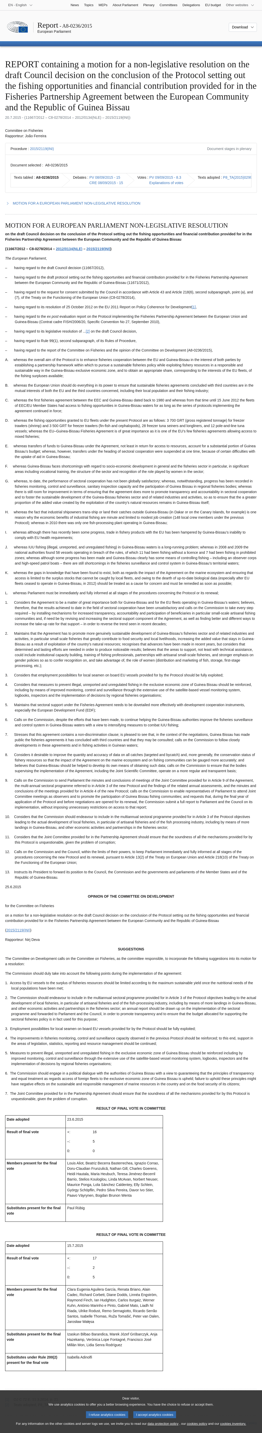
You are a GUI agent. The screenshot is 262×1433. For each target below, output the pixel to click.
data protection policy (162, 1428)
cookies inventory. (233, 1428)
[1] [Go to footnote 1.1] (194, 307)
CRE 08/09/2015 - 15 (106, 183)
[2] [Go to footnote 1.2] (88, 331)
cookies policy (197, 1428)
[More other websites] (240, 5)
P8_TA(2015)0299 (237, 177)
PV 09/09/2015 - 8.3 (165, 177)
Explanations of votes (166, 183)
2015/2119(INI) (42, 149)
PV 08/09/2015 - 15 (104, 177)
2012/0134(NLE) (69, 249)
